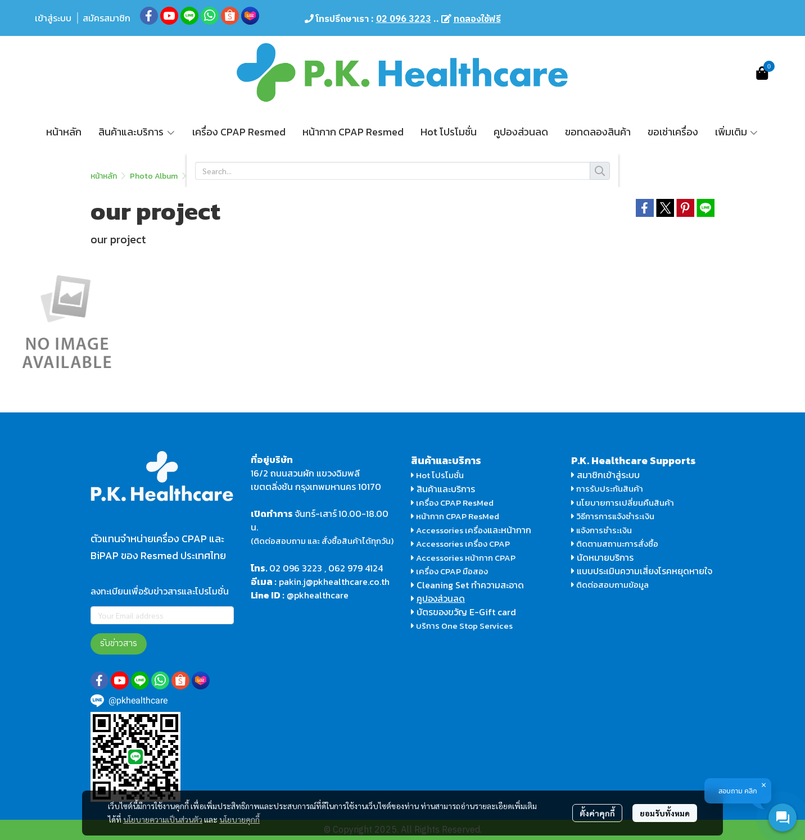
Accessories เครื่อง (451, 530)
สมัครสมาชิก (106, 18)
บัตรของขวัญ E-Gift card (466, 612)
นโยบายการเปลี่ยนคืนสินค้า (622, 502)
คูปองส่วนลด (441, 598)
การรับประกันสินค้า (607, 488)
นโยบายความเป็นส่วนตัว (162, 819)
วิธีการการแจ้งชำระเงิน (612, 516)
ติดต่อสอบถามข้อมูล (610, 584)
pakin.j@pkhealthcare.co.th (334, 581)
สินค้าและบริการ (443, 489)
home (201, 176)
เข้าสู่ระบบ (53, 18)
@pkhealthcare (318, 595)
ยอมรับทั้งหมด (665, 813)
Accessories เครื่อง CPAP (463, 543)
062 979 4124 (355, 568)
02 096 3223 (295, 568)
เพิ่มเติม (737, 131)
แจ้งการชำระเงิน (601, 530)
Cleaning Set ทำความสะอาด (470, 585)
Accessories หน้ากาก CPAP (465, 557)
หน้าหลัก (104, 176)
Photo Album (154, 176)
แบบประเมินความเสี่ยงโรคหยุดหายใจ (644, 571)
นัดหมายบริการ (605, 557)
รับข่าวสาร (118, 643)
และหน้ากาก (510, 530)
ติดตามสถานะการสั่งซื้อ (614, 543)
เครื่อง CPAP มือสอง (449, 571)
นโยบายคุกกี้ (239, 819)
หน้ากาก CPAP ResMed (457, 516)
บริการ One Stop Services (464, 625)
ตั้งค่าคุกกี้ (597, 813)
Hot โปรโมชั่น (437, 475)
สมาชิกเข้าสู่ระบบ (608, 475)
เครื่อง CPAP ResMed (452, 502)
